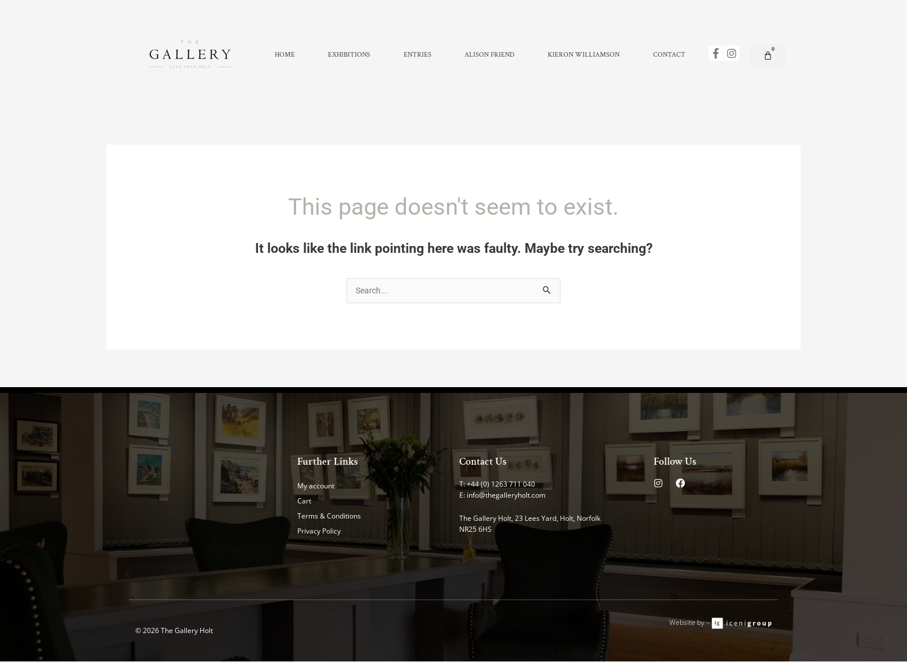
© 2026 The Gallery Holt (174, 631)
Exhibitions (349, 54)
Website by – (690, 623)
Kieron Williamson (584, 54)
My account (315, 486)
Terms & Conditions (329, 516)
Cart (304, 501)
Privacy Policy (319, 531)
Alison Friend (489, 54)
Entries (418, 54)
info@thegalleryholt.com (506, 496)
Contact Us (483, 462)
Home (285, 54)
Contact (669, 54)
